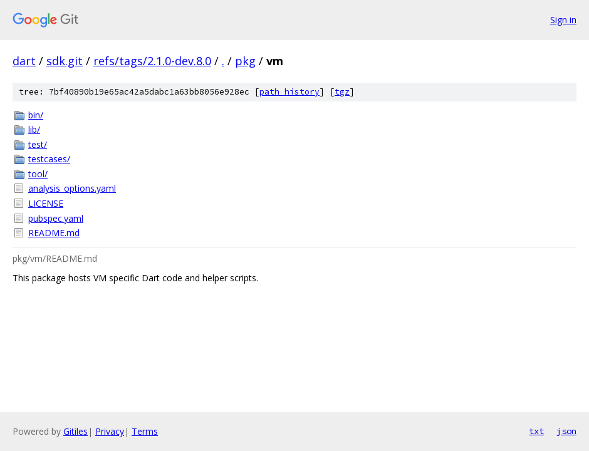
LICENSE (45, 203)
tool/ (38, 174)
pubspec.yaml (55, 218)
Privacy (109, 431)
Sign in (563, 20)
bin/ (35, 115)
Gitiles (75, 431)
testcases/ (49, 159)
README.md (54, 233)
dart (24, 60)
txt (536, 431)
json (566, 431)
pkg (245, 60)
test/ (37, 144)
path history (289, 91)
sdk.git (64, 60)
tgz (342, 91)
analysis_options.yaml (72, 188)
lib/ (34, 129)
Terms (145, 431)
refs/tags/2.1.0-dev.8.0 (152, 60)
